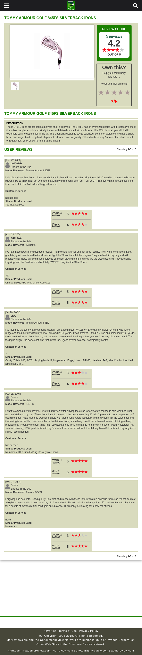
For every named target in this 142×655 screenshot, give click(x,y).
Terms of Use (68, 630)
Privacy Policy (89, 630)
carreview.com (63, 650)
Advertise (50, 630)
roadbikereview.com (37, 650)
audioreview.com (122, 650)
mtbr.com (14, 650)
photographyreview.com (92, 650)
